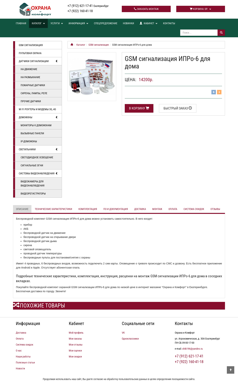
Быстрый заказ (178, 108)
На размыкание (30, 77)
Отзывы (215, 209)
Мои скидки (75, 356)
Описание (22, 209)
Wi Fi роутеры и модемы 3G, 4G (37, 109)
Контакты (169, 23)
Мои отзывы (76, 344)
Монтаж (157, 209)
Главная (21, 23)
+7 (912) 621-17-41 (88, 6)
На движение (29, 69)
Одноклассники (130, 338)
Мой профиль (76, 332)
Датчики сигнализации (38, 61)
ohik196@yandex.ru (192, 348)
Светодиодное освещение (37, 157)
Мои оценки (75, 350)
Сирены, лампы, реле (34, 93)
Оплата (172, 209)
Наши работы (23, 356)
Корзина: (200, 8)
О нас (19, 350)
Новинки (128, 23)
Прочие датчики (31, 101)
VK (123, 332)
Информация (78, 23)
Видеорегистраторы (33, 193)
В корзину (139, 108)
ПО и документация (115, 209)
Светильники (38, 149)
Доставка (140, 209)
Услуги (57, 23)
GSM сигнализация (31, 45)
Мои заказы (75, 338)
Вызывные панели (32, 133)
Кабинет (148, 23)
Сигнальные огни (32, 165)
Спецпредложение (105, 23)
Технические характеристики (53, 209)
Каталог (38, 23)
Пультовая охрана (30, 53)
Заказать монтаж (146, 8)
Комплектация (87, 209)
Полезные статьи (25, 362)
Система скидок (194, 209)
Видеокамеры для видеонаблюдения (32, 183)
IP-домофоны (29, 141)
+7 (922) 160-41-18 (80, 11)
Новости (20, 368)
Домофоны (38, 117)
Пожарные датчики (33, 85)
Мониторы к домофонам (36, 125)
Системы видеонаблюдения (38, 173)
